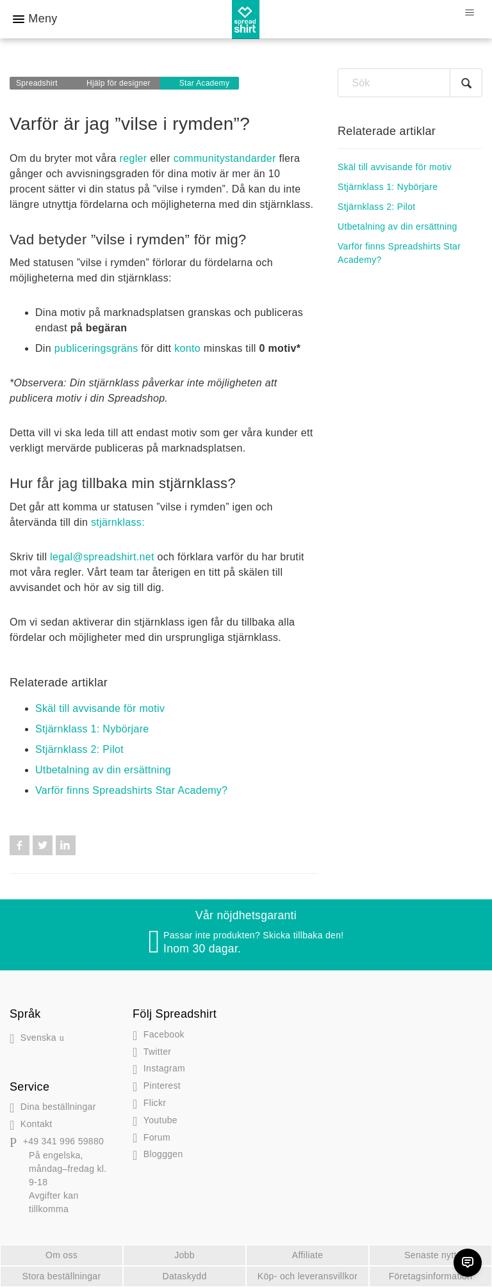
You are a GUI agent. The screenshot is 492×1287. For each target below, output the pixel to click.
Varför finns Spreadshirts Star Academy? (131, 790)
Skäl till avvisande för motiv (100, 708)
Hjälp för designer (118, 83)
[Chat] (468, 1263)
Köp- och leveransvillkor (307, 1276)
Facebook (19, 845)
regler (133, 158)
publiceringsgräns (96, 348)
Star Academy (204, 83)
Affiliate (308, 1255)
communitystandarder (225, 158)
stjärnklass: (118, 522)
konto (187, 348)
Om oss (61, 1255)
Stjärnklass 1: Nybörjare (92, 728)
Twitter (43, 845)
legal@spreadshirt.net (102, 556)
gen (158, 1154)
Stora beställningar (61, 1276)
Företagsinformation (431, 1276)
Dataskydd (184, 1276)
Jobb (184, 1255)
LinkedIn (66, 845)
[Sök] (410, 82)
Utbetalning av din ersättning (103, 769)
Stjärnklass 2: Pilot (79, 749)
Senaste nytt (430, 1255)
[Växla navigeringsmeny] (469, 13)
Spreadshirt (37, 83)
